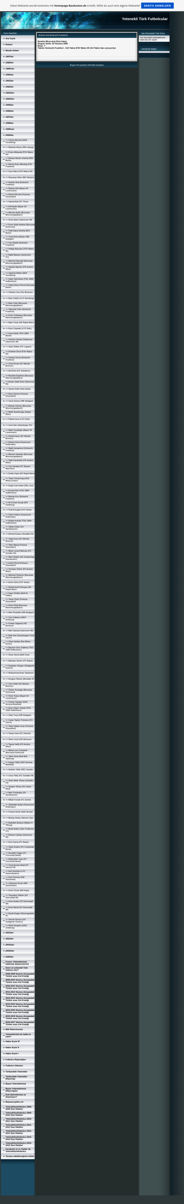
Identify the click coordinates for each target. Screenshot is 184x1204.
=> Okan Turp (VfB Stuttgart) (18, 715)
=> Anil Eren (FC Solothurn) (17, 371)
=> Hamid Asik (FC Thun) (16, 201)
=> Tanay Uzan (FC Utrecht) (18, 733)
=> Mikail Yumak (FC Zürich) (18, 800)
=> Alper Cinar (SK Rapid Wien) (19, 322)
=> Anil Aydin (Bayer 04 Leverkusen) (15, 207)
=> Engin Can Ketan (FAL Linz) (19, 485)
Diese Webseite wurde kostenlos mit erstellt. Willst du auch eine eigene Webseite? (92, 6)
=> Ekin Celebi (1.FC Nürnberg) (19, 298)
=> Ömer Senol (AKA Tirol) (17, 655)
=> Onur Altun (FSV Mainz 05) (18, 171)
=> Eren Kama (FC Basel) (17, 842)
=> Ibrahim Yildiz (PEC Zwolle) (19, 769)
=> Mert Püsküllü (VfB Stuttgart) (19, 612)
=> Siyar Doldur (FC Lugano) (18, 346)
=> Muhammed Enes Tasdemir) (19, 673)
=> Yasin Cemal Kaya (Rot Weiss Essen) (17, 479)
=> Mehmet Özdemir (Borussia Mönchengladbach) (19, 576)
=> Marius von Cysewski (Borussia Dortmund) (16, 751)
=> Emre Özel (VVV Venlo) (17, 582)
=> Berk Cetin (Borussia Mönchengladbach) (16, 304)
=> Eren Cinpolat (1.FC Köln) (18, 328)
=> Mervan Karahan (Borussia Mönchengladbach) (18, 455)
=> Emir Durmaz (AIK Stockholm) (15, 878)
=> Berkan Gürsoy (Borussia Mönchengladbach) (18, 407)
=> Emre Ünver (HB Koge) (17, 890)
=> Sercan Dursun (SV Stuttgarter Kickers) (15, 920)
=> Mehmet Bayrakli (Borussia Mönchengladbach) (18, 262)
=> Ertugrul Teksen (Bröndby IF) (19, 679)
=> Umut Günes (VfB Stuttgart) (19, 401)
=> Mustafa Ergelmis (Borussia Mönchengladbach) (19, 377)
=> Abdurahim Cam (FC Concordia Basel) (16, 860)
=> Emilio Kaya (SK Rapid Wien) (20, 473)
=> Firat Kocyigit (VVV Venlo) (18, 510)
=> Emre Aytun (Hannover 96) (18, 220)
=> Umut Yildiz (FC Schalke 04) (19, 775)
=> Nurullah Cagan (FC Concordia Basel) (15, 854)
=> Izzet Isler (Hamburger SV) (18, 425)
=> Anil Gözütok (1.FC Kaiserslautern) (15, 872)
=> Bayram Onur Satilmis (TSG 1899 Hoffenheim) (19, 648)
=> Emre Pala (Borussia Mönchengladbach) (16, 606)
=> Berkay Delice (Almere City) (19, 818)
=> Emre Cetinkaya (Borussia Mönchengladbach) (18, 316)
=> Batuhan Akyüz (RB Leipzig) (19, 147)
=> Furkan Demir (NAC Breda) (19, 812)
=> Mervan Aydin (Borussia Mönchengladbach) (17, 213)
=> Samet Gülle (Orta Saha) (18, 389)
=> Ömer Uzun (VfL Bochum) (18, 739)
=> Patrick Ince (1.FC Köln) (17, 419)
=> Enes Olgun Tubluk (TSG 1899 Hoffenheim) (18, 709)
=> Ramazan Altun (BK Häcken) (19, 177)
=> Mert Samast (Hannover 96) (19, 630)
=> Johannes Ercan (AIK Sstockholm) (16, 884)
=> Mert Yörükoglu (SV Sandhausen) (15, 793)
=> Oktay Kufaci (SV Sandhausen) (14, 528)
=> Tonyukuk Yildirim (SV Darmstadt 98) (16, 896)
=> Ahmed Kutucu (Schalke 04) (19, 534)
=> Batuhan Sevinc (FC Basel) (19, 661)
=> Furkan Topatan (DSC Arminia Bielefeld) (16, 703)
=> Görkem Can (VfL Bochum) (19, 292)
